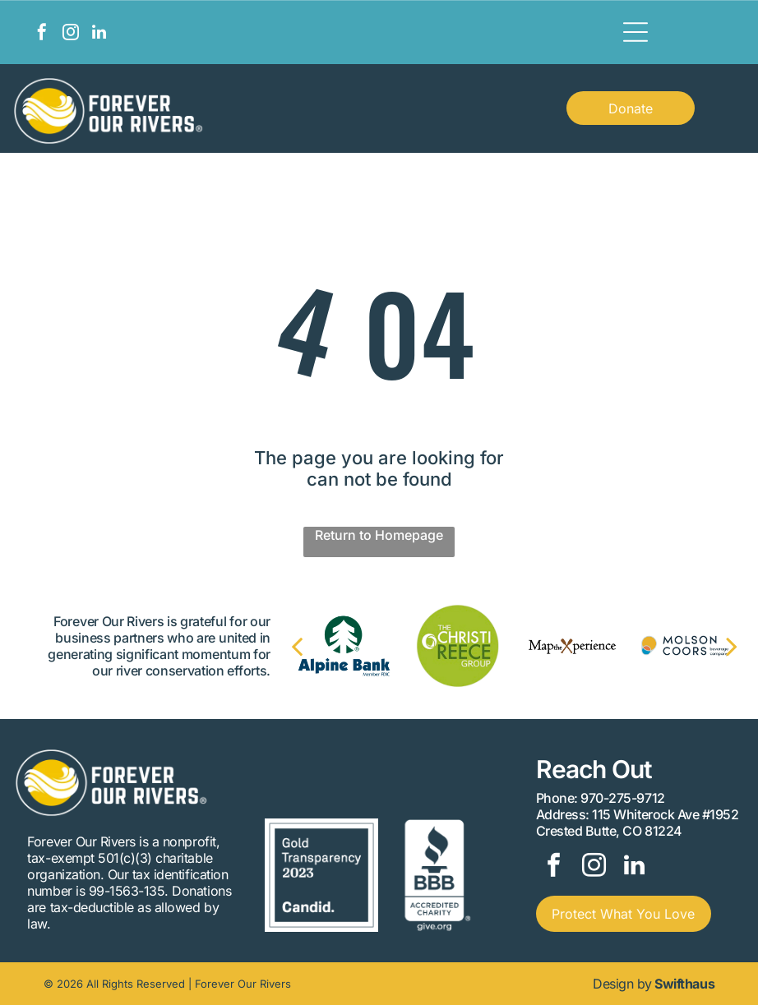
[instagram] (70, 34)
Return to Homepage (379, 535)
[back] (313, 646)
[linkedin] (99, 34)
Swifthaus (684, 983)
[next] (715, 646)
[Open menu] (635, 32)
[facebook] (42, 34)
